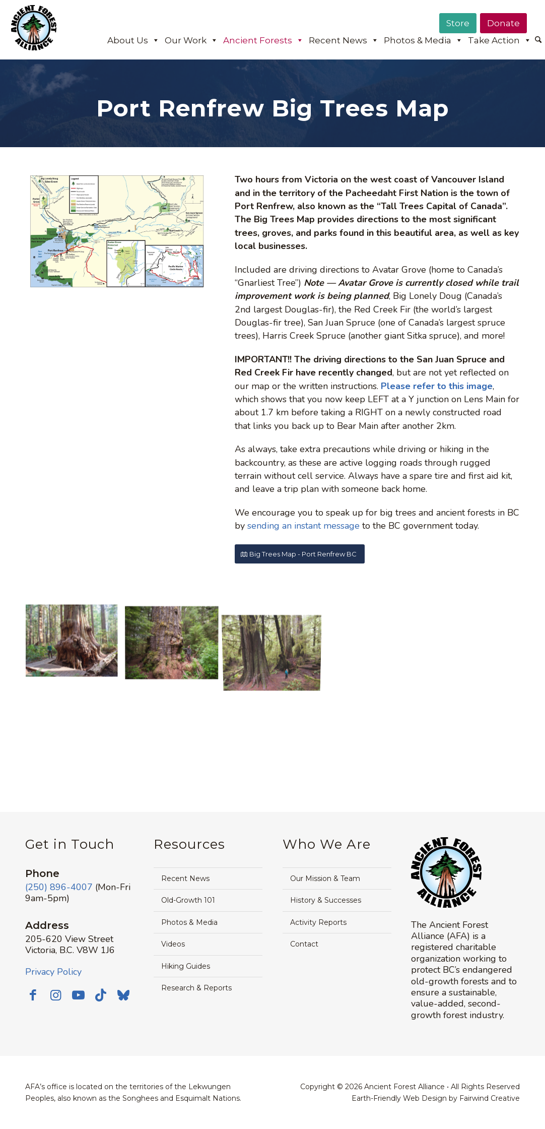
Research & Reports (196, 987)
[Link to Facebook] (32, 994)
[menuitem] (538, 40)
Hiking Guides (185, 966)
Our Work (191, 40)
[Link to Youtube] (78, 994)
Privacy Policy (53, 972)
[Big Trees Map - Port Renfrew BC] (300, 554)
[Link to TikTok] (100, 994)
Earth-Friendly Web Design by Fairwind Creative (436, 1098)
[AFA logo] (33, 35)
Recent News (344, 40)
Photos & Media (423, 40)
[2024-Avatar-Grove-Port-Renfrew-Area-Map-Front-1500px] (115, 231)
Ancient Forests (263, 40)
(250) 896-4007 (59, 887)
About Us (133, 40)
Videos (173, 944)
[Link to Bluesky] (123, 995)
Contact (304, 944)
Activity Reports (318, 922)
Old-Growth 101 (188, 900)
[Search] (538, 40)
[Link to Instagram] (55, 994)
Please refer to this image (437, 386)
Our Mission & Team (325, 878)
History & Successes (325, 900)
